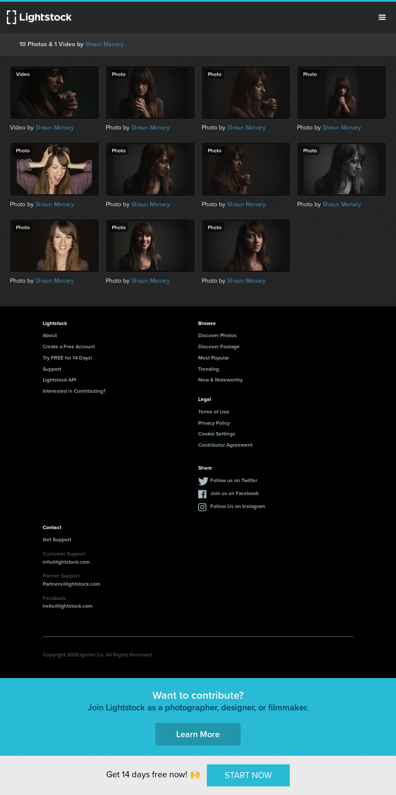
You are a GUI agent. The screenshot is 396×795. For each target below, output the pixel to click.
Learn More (198, 734)
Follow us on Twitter (233, 480)
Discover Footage (219, 346)
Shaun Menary (104, 44)
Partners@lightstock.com (71, 583)
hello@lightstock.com (67, 605)
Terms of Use (213, 411)
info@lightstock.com (66, 561)
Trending (208, 368)
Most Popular (213, 357)
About (50, 335)
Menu (382, 17)
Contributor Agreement (225, 444)
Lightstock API (59, 379)
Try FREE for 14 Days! (67, 357)
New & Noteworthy (220, 379)
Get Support (57, 539)
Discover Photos (217, 335)
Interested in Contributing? (74, 390)
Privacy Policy (214, 422)
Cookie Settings (216, 433)
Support (52, 368)
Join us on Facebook (234, 493)
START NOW (248, 775)
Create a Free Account (69, 346)
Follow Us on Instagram (237, 506)
